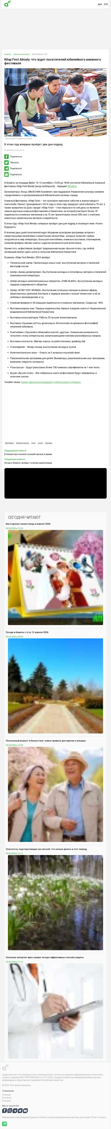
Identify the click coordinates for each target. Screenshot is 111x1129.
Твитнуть (14, 162)
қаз (100, 4)
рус (106, 4)
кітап (33, 443)
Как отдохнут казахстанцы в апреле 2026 (28, 524)
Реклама (6, 1101)
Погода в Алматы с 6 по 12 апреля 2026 (27, 632)
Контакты (6, 1098)
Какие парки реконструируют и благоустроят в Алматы (51, 382)
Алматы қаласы (22, 443)
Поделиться (16, 156)
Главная (7, 54)
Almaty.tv (72, 186)
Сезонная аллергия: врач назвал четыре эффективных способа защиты (45, 957)
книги (40, 443)
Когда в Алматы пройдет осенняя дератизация (28, 463)
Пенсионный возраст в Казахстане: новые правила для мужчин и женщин (46, 740)
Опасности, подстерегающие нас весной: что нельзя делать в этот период (46, 849)
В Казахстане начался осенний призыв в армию (28, 454)
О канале (6, 1095)
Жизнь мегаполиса (21, 54)
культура (48, 443)
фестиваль (9, 443)
